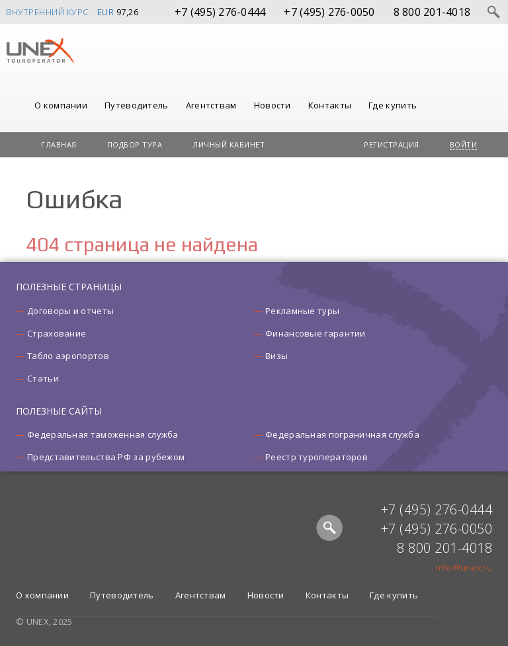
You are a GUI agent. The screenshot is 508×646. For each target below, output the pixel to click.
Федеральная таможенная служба (103, 434)
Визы (276, 356)
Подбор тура (135, 144)
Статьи (43, 378)
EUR (105, 12)
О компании (60, 105)
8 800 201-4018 (432, 12)
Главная (59, 144)
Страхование (56, 333)
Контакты (329, 105)
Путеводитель (137, 105)
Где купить (392, 105)
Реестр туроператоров (316, 457)
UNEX (40, 50)
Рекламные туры (302, 311)
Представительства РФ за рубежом (106, 457)
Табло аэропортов (68, 356)
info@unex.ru (464, 567)
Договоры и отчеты (70, 311)
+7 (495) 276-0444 (220, 12)
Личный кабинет (228, 144)
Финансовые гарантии (315, 333)
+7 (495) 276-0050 (329, 12)
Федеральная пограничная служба (342, 434)
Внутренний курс (47, 12)
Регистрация (391, 144)
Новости (272, 105)
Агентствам (211, 105)
